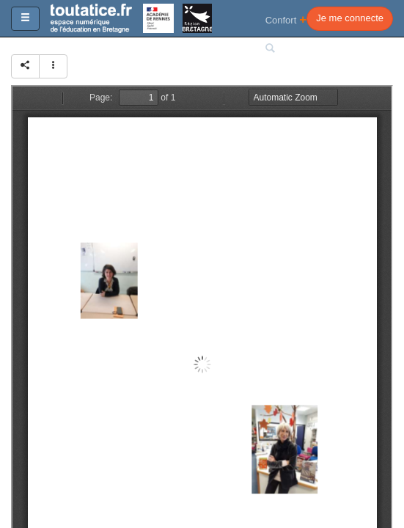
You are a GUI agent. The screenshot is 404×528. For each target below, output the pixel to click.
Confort (286, 19)
